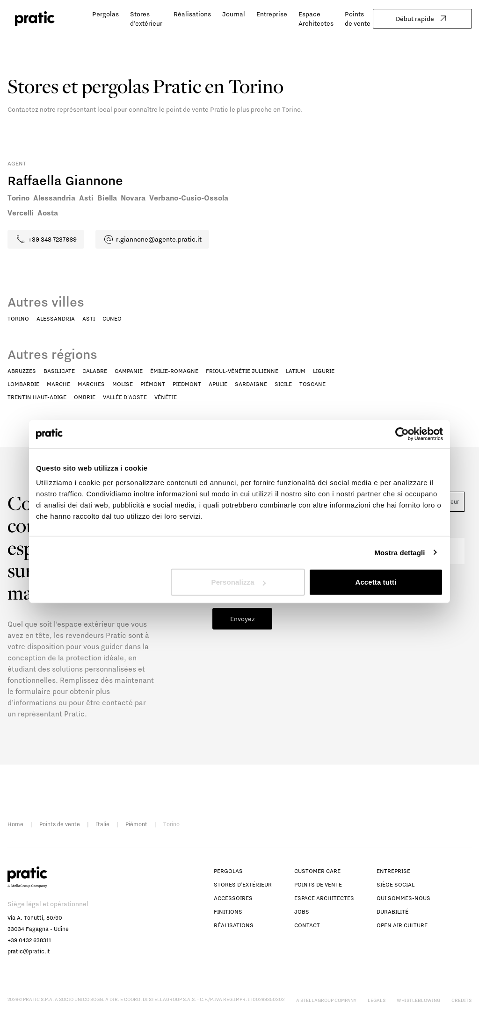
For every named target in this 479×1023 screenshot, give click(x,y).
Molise (122, 383)
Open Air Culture (402, 925)
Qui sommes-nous (403, 897)
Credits (461, 1000)
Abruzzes (21, 370)
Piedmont (187, 383)
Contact (307, 925)
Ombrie (84, 397)
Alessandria (55, 318)
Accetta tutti (375, 582)
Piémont (152, 383)
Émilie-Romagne (174, 370)
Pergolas (105, 14)
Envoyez (242, 619)
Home (15, 824)
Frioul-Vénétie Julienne (242, 370)
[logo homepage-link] (35, 19)
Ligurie (323, 370)
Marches (91, 383)
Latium (295, 370)
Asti (88, 318)
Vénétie (165, 397)
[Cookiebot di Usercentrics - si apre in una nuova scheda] (402, 434)
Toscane (312, 383)
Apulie (218, 383)
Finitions (228, 911)
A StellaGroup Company (326, 1000)
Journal (233, 14)
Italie (102, 824)
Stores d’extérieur (243, 884)
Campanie (129, 370)
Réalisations (192, 14)
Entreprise (271, 14)
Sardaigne (251, 383)
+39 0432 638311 (29, 940)
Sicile (283, 383)
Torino (18, 318)
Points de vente (59, 824)
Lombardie (23, 383)
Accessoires (233, 897)
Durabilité (392, 911)
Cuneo (112, 318)
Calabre (94, 370)
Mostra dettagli (399, 552)
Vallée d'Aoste (125, 397)
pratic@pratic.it (28, 951)
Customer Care (317, 870)
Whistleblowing (418, 1000)
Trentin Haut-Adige (36, 397)
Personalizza (238, 582)
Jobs (301, 911)
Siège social (395, 884)
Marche (58, 383)
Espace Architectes (324, 897)
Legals (376, 1000)
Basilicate (59, 370)
